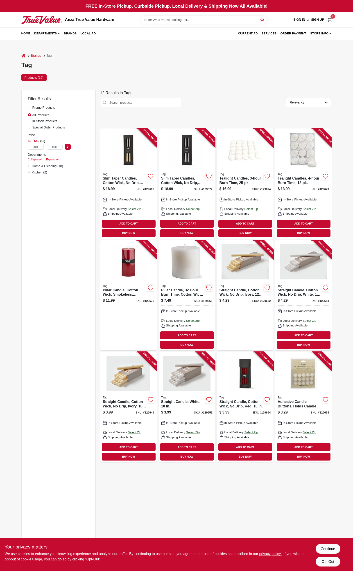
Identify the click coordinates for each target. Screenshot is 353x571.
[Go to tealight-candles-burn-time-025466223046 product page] (303, 183)
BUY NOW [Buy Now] (128, 233)
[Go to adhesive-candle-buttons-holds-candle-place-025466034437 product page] (303, 407)
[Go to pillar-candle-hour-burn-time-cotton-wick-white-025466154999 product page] (186, 295)
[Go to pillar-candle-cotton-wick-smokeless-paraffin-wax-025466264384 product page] (128, 295)
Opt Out (327, 562)
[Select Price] (68, 147)
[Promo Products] (29, 107)
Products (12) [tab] (34, 77)
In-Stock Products (44, 121)
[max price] (55, 147)
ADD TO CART (128, 223)
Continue (328, 549)
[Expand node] (29, 166)
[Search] (262, 19)
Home (25, 33)
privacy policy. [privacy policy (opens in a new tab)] (270, 554)
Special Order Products (48, 127)
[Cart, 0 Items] (329, 19)
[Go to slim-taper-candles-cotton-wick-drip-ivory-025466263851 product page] (128, 183)
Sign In (299, 19)
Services (269, 33)
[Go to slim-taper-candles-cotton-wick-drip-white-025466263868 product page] (186, 183)
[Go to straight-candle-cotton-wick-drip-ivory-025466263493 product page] (245, 295)
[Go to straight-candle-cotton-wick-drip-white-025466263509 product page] (303, 295)
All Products (40, 115)
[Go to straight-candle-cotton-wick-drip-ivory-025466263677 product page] (128, 407)
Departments (45, 33)
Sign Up (317, 19)
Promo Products (43, 107)
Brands (70, 33)
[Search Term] (204, 19)
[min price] (36, 147)
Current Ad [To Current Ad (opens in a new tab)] (248, 33)
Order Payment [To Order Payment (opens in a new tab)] (293, 33)
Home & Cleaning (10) (47, 166)
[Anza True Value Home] (41, 20)
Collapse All (35, 159)
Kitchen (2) (39, 172)
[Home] (23, 55)
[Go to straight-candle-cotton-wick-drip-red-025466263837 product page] (245, 407)
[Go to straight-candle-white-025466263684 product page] (186, 407)
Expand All (52, 159)
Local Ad (88, 33)
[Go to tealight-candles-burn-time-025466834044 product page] (245, 183)
